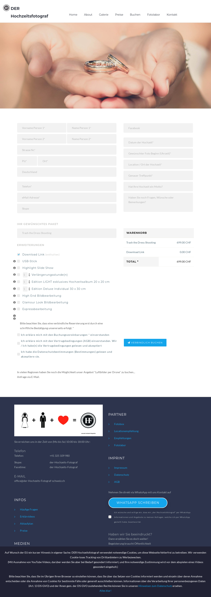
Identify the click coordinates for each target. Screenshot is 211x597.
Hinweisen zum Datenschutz (155, 585)
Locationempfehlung (126, 431)
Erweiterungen (30, 245)
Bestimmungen (85, 351)
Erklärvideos (27, 516)
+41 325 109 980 (60, 455)
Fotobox (119, 424)
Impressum (120, 467)
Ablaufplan (26, 523)
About (88, 14)
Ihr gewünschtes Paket (37, 224)
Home (73, 14)
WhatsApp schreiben (138, 503)
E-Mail (35, 376)
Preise (119, 14)
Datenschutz (121, 474)
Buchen (135, 14)
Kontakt (172, 14)
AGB (87, 340)
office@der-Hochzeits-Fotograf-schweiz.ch (39, 480)
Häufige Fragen (29, 509)
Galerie (103, 14)
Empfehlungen (122, 438)
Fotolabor (153, 14)
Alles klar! (105, 590)
